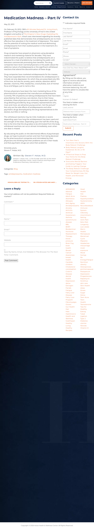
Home (36, 7)
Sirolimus (84, 281)
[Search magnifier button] (50, 3)
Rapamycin (85, 279)
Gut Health (70, 307)
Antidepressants (72, 206)
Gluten (68, 304)
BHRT (68, 227)
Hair (67, 309)
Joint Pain (84, 220)
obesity (83, 264)
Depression (70, 281)
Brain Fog (70, 243)
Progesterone (86, 276)
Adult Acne (70, 196)
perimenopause (86, 269)
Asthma (69, 217)
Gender (66, 60)
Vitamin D (84, 328)
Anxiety (69, 208)
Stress (82, 290)
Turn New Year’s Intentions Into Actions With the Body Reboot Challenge (79, 143)
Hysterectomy (86, 201)
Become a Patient (74, 3)
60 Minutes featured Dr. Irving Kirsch (42, 29)
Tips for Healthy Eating (83, 309)
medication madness (31, 174)
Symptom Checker (44, 7)
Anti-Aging (70, 203)
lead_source (68, 107)
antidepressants (15, 174)
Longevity (84, 224)
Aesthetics (71, 7)
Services (53, 7)
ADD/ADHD (70, 189)
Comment (9, 202)
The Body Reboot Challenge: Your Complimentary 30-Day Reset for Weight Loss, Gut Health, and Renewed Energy (77, 173)
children (69, 264)
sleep (82, 288)
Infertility (84, 213)
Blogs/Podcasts (61, 7)
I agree (66, 96)
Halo (67, 311)
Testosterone (85, 304)
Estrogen (69, 286)
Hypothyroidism (87, 199)
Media (76, 7)
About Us (82, 7)
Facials (68, 288)
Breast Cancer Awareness (70, 253)
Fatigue (69, 290)
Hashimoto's (71, 314)
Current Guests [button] (59, 3)
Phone (66, 52)
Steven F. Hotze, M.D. (35, 156)
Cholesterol (70, 267)
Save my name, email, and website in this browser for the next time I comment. (31, 253)
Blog (16, 169)
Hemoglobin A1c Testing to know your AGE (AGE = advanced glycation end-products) (19, 182)
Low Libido (84, 227)
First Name (68, 29)
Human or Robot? (70, 99)
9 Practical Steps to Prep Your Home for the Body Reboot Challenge (76, 157)
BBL (67, 224)
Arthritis (69, 210)
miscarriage (85, 246)
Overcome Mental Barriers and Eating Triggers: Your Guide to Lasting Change (76, 164)
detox (68, 283)
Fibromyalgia (71, 302)
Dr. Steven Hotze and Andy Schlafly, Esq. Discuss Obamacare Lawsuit (47, 182)
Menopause (85, 234)
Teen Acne (84, 297)
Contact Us (89, 7)
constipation (71, 269)
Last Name (68, 36)
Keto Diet (84, 222)
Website (7, 240)
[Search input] (42, 3)
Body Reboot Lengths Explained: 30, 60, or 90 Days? (75, 150)
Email (7, 230)
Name (7, 219)
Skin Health (85, 286)
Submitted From (69, 120)
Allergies (69, 201)
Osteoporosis (85, 267)
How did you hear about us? (75, 68)
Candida (69, 262)
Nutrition (84, 262)
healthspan (70, 321)
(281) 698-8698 (87, 3)
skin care (84, 283)
